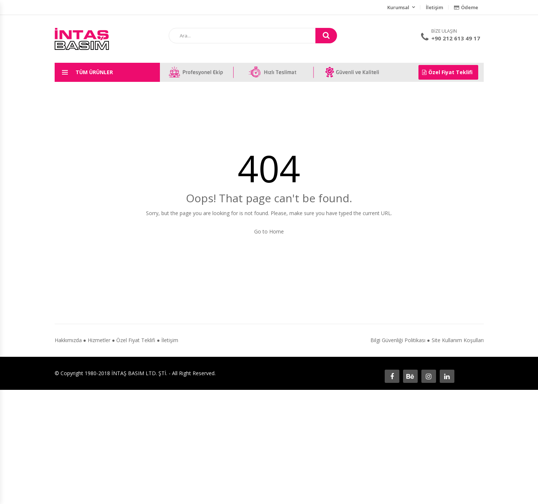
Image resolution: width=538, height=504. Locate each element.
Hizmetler (99, 340)
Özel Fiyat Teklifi (447, 72)
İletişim (434, 7)
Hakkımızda (68, 340)
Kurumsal (398, 7)
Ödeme (466, 7)
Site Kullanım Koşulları (458, 340)
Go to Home (269, 231)
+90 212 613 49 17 (455, 38)
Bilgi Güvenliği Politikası (397, 340)
